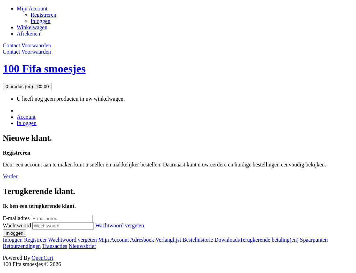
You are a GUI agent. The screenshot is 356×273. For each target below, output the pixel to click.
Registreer (35, 240)
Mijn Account (113, 240)
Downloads (227, 240)
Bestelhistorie (198, 240)
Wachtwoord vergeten (119, 225)
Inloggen (40, 21)
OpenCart (42, 258)
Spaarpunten (314, 240)
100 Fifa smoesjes (44, 68)
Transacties (54, 246)
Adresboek (142, 240)
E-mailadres (16, 218)
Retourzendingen (22, 246)
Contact (11, 45)
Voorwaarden (36, 45)
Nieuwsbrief (82, 246)
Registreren (43, 15)
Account (26, 117)
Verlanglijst (168, 240)
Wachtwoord (17, 225)
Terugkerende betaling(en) (269, 240)
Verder (10, 176)
